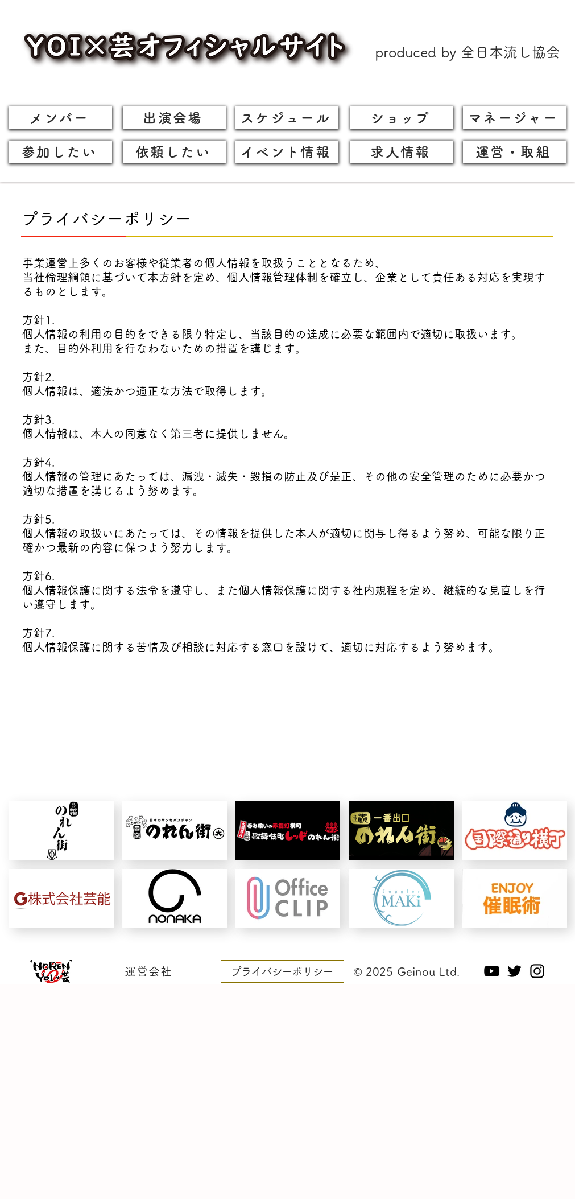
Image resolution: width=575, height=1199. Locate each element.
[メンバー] (60, 117)
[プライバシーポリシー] (282, 971)
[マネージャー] (514, 117)
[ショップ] (401, 117)
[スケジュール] (286, 117)
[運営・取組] (514, 152)
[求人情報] (401, 152)
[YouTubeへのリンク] (491, 971)
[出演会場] (174, 117)
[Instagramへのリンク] (537, 971)
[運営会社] (149, 971)
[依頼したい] (174, 152)
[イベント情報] (286, 152)
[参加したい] (60, 152)
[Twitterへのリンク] (514, 971)
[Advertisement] (106, 1091)
